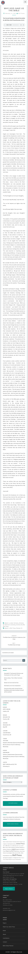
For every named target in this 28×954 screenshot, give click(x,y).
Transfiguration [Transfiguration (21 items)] (15, 857)
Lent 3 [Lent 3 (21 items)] (22, 845)
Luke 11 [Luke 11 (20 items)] (7, 847)
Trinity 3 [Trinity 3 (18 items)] (4, 859)
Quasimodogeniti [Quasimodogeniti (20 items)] (9, 852)
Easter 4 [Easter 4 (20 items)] (18, 841)
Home (4, 930)
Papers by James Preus (9, 926)
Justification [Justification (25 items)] (14, 845)
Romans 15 (19, 628)
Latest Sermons (14, 623)
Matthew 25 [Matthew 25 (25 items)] (9, 849)
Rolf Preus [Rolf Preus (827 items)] (17, 855)
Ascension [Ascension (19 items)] (14, 841)
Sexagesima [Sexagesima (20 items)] (10, 857)
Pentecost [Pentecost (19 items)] (4, 852)
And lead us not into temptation (12, 685)
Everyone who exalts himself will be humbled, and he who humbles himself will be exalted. (14, 690)
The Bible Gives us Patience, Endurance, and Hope (14, 637)
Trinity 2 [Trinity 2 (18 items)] (22, 857)
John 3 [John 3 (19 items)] (4, 845)
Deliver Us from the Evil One (11, 682)
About (4, 934)
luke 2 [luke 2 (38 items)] (4, 847)
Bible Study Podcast (8, 945)
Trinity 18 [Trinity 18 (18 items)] (13, 859)
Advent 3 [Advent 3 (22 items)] (11, 841)
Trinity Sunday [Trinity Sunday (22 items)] (18, 859)
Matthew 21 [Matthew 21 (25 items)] (22, 847)
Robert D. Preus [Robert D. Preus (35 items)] (8, 855)
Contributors (6, 938)
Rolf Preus (21, 13)
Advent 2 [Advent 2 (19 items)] (7, 841)
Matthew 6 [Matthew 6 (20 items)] (18, 847)
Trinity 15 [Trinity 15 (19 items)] (10, 859)
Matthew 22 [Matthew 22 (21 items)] (5, 849)
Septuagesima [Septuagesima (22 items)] (5, 857)
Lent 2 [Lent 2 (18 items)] (20, 845)
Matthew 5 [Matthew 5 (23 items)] (14, 847)
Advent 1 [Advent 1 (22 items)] (4, 841)
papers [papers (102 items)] (14, 849)
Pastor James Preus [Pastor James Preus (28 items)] (21, 851)
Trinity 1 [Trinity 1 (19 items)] (19, 857)
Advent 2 (7, 623)
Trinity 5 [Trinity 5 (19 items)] (7, 859)
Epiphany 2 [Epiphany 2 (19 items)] (5, 843)
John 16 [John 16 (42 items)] (7, 845)
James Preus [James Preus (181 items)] (20, 844)
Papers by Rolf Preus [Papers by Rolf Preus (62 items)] (11, 851)
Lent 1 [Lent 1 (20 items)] (18, 845)
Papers (4, 923)
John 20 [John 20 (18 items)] (10, 845)
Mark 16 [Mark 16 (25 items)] (10, 847)
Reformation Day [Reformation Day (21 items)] (15, 852)
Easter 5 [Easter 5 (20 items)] (21, 841)
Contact (5, 942)
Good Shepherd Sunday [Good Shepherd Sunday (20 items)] (12, 843)
